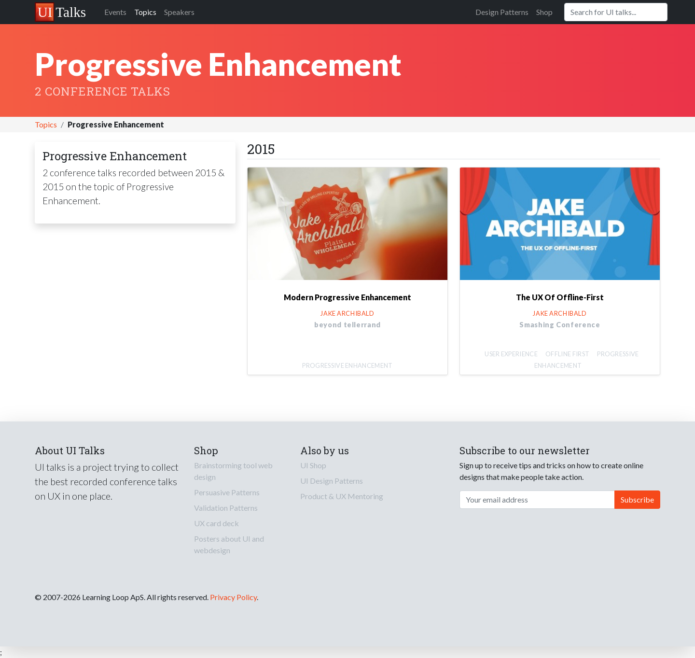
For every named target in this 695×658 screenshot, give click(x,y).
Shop (544, 11)
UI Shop (313, 465)
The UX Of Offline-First (560, 297)
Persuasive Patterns (227, 492)
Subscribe (637, 499)
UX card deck (216, 523)
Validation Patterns (226, 507)
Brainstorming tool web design (233, 471)
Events (115, 11)
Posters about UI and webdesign (229, 544)
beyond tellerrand (347, 325)
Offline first (567, 354)
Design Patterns (501, 11)
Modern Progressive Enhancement (347, 297)
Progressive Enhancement (347, 365)
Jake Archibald (347, 313)
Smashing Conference (559, 325)
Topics (145, 11)
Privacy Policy (233, 597)
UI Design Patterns (331, 480)
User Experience (511, 354)
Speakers (179, 11)
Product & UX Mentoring (341, 496)
